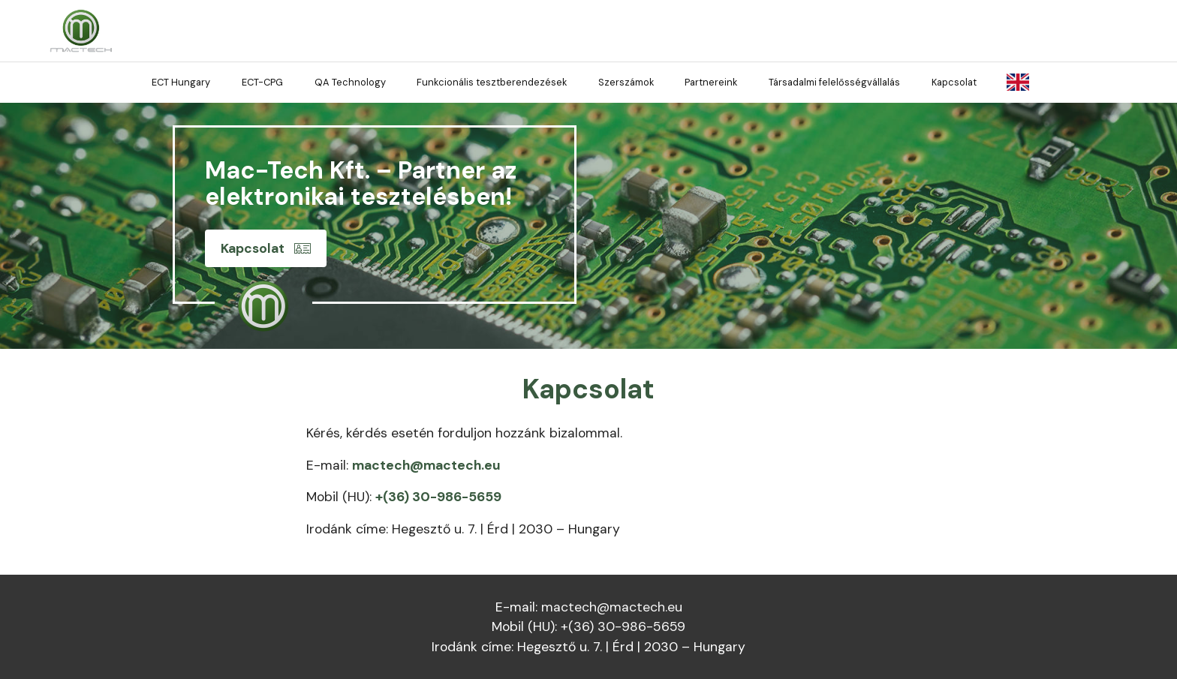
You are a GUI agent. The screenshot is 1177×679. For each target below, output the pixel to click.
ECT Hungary (181, 82)
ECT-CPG (262, 82)
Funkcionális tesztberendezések (492, 82)
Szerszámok (626, 82)
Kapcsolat (954, 82)
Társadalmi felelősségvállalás (834, 82)
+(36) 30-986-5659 (438, 496)
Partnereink (711, 82)
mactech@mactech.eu (426, 465)
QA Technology (350, 82)
